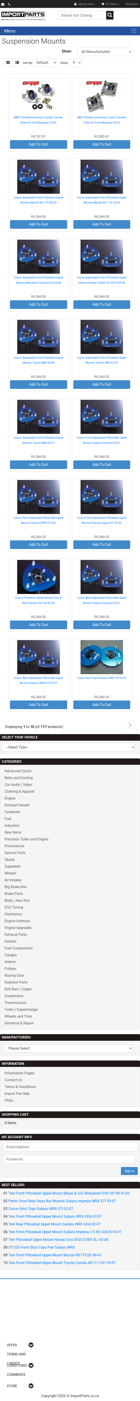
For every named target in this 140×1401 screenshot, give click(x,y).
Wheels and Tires (18, 1016)
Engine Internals (17, 921)
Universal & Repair (19, 1023)
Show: (64, 63)
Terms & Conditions (20, 1087)
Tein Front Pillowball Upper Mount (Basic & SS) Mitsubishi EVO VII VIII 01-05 (69, 1193)
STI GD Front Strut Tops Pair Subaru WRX (41, 1247)
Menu (9, 31)
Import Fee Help (17, 1093)
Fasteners (12, 812)
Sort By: (28, 63)
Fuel (8, 819)
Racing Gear (14, 975)
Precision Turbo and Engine (26, 839)
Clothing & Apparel (19, 791)
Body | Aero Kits (17, 900)
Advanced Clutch (18, 771)
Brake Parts (14, 894)
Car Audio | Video (18, 784)
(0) (109, 4)
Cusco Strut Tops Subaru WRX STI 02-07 (101, 678)
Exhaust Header (17, 805)
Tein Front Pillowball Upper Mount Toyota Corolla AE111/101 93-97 (62, 1263)
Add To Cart (38, 144)
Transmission (15, 1003)
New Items (13, 832)
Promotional (14, 846)
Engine (10, 798)
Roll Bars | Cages (18, 989)
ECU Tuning (14, 907)
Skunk (10, 859)
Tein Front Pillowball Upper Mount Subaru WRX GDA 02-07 (55, 1216)
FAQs (9, 1100)
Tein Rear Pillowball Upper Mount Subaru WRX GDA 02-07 (54, 1224)
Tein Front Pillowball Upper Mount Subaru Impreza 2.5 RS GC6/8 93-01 (65, 1232)
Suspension (14, 996)
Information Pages (19, 1073)
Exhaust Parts (16, 934)
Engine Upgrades (18, 928)
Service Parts (15, 853)
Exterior (11, 941)
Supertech (13, 866)
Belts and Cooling (19, 778)
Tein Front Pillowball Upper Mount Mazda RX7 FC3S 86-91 (55, 1255)
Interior (10, 962)
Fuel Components (19, 948)
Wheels (10, 873)
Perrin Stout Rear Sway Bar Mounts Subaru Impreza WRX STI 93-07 (62, 1201)
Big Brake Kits (16, 887)
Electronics (13, 914)
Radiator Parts (16, 982)
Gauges (11, 955)
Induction (12, 825)
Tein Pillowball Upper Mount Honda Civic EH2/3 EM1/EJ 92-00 (58, 1239)
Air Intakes (13, 880)
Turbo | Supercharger (21, 1009)
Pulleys (10, 968)
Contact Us (13, 1080)
